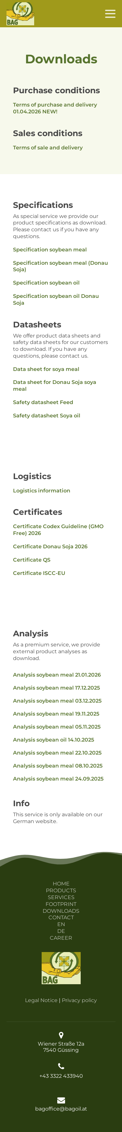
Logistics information (41, 491)
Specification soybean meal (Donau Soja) (60, 266)
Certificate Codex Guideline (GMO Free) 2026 (58, 529)
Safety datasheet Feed (43, 402)
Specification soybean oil (46, 283)
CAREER (61, 938)
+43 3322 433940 (61, 1076)
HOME (61, 884)
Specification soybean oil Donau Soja (56, 299)
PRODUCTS (61, 890)
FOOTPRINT (61, 904)
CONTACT (61, 917)
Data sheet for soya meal (46, 369)
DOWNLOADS (61, 911)
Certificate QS (31, 560)
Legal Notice (41, 1000)
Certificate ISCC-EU (39, 573)
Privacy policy (79, 1000)
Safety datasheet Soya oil (46, 416)
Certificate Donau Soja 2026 (50, 546)
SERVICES (61, 897)
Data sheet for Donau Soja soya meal (54, 385)
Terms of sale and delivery (48, 148)
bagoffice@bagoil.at (61, 1109)
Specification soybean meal (50, 250)
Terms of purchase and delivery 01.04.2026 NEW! (55, 108)
